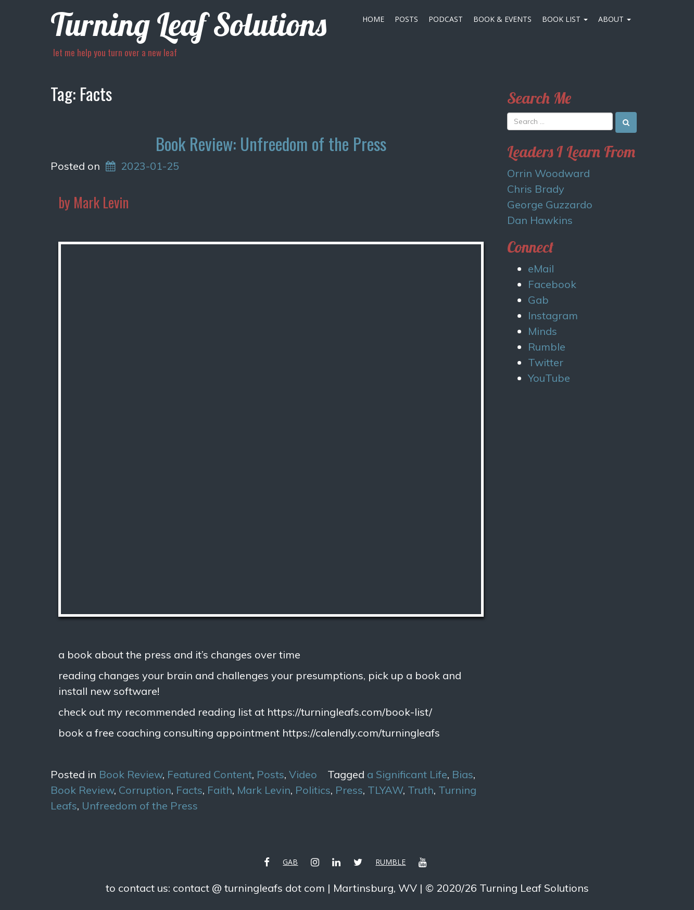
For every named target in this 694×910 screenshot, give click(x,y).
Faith (219, 789)
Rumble (546, 346)
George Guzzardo (549, 204)
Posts (406, 19)
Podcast (445, 19)
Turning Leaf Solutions (188, 24)
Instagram (553, 315)
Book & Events (502, 19)
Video (303, 774)
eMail (541, 268)
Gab (538, 299)
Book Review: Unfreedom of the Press (271, 143)
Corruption (145, 789)
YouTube (549, 377)
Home (373, 19)
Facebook (552, 284)
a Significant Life (407, 774)
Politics (313, 789)
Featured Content (209, 774)
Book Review (130, 774)
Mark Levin (264, 789)
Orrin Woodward (548, 173)
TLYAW (385, 789)
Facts (189, 789)
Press (349, 789)
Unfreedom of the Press (140, 805)
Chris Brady (535, 188)
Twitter (545, 362)
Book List (565, 19)
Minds (542, 331)
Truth (421, 789)
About (614, 19)
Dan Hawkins (540, 220)
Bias (462, 774)
